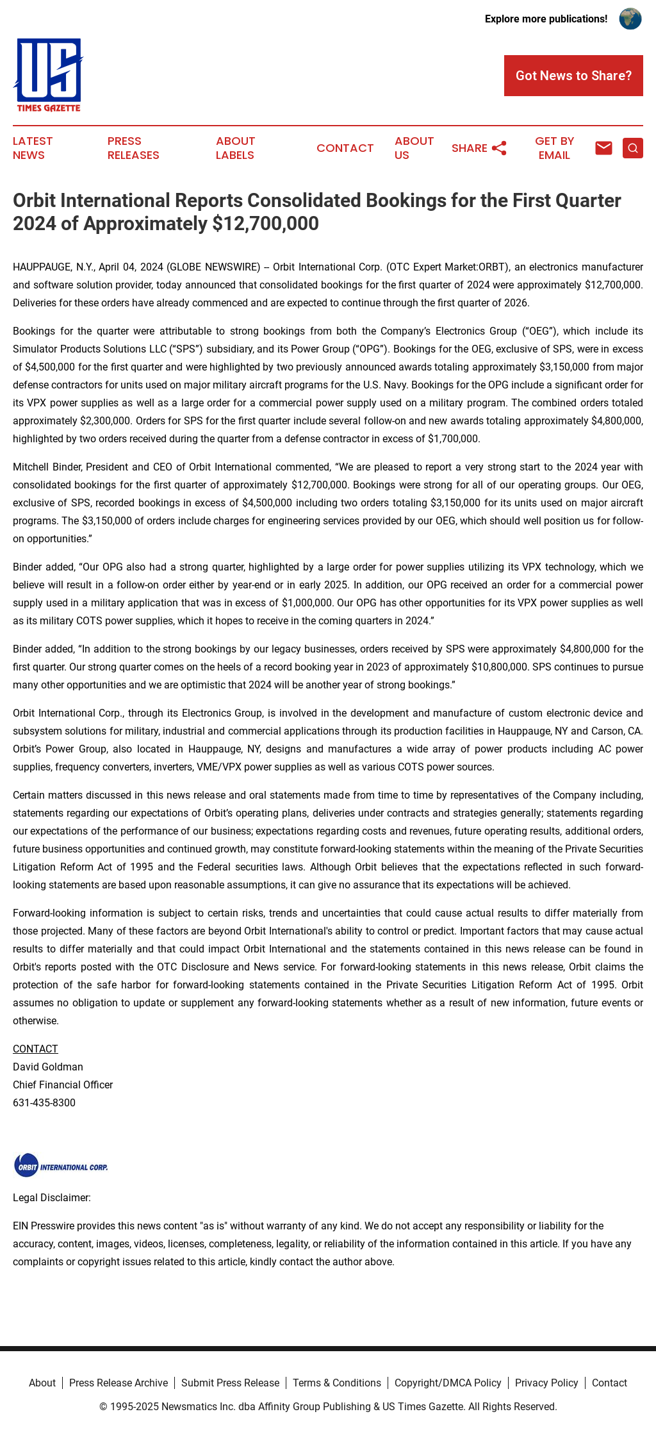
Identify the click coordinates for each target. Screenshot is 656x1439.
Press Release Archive (118, 1383)
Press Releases (134, 148)
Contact (345, 148)
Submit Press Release (230, 1383)
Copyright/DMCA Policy (448, 1383)
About (42, 1383)
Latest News (33, 148)
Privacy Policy (546, 1383)
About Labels (236, 148)
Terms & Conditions (337, 1383)
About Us (414, 148)
